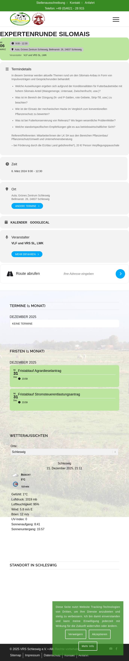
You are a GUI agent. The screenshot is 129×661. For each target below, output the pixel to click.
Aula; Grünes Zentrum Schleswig (30, 195)
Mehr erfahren (27, 254)
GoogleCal (39, 222)
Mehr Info (88, 646)
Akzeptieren (99, 634)
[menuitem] (51, 3)
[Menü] (114, 19)
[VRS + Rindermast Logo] (53, 19)
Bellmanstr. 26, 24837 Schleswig (30, 199)
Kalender (19, 222)
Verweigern (75, 634)
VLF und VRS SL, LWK (27, 243)
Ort (13, 189)
